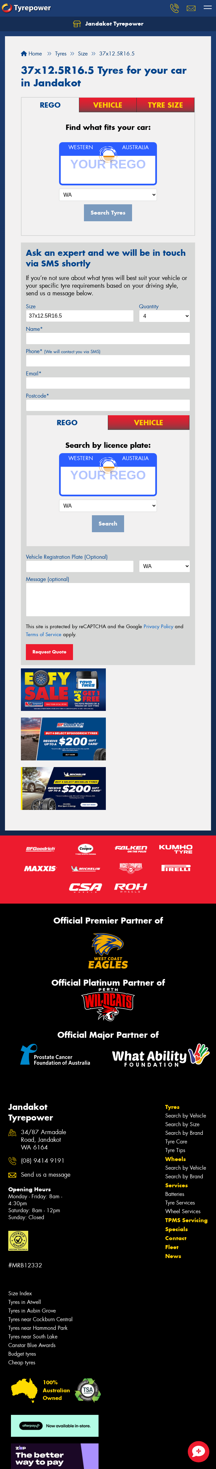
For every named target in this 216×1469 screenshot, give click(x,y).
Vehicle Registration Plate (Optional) (67, 556)
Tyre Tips (175, 1100)
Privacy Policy (158, 626)
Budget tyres (22, 1304)
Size (31, 306)
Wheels (175, 1109)
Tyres (172, 1056)
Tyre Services (180, 1152)
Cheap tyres (21, 1312)
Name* (34, 329)
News (173, 1206)
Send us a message (45, 1125)
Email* (33, 373)
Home (31, 53)
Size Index (20, 1243)
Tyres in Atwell (24, 1252)
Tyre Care (176, 1091)
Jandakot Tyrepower (108, 24)
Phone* (63, 351)
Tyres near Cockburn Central (40, 1269)
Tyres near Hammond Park (38, 1278)
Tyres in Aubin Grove (32, 1260)
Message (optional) (47, 579)
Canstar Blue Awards (31, 1295)
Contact (175, 1188)
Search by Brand (184, 1082)
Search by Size (182, 1074)
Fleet (172, 1197)
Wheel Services (182, 1161)
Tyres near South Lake (32, 1286)
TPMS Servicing (186, 1170)
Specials (176, 1179)
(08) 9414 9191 (43, 1111)
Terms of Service (43, 634)
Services (176, 1135)
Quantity (149, 306)
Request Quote (49, 652)
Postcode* (37, 395)
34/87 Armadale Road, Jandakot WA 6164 (43, 1090)
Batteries (174, 1143)
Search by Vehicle (185, 1065)
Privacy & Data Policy (47, 1452)
